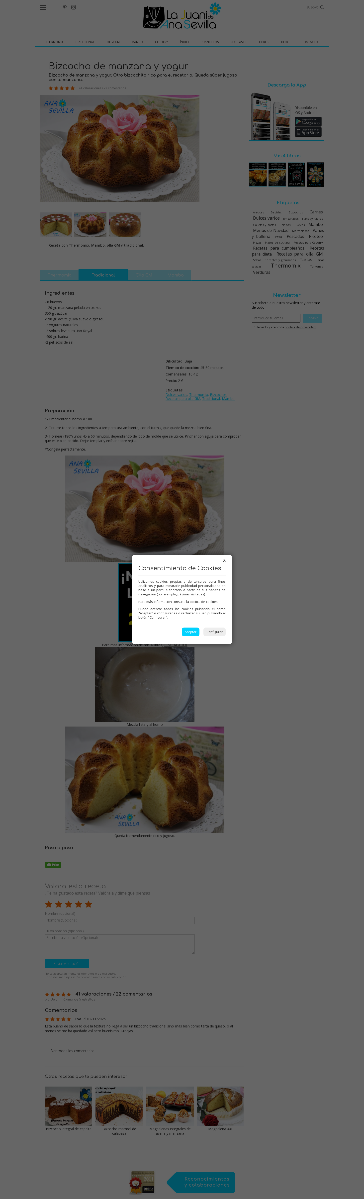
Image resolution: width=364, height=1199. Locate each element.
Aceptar (190, 632)
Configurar (214, 632)
